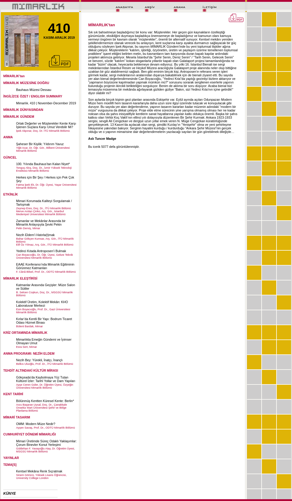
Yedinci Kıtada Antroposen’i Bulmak (41, 251)
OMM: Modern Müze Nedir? (35, 424)
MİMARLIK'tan (14, 76)
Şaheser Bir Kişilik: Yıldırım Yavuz (40, 144)
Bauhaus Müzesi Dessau (33, 89)
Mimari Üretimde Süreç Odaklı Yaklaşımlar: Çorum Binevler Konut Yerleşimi (46, 442)
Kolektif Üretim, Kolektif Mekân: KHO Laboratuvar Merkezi (42, 303)
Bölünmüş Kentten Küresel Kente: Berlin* (45, 401)
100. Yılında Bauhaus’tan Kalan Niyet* (43, 164)
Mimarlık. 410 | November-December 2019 (46, 103)
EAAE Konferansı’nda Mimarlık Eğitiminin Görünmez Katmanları (45, 266)
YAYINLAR (11, 458)
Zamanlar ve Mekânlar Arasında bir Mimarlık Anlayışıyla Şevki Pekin (41, 222)
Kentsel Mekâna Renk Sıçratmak (39, 471)
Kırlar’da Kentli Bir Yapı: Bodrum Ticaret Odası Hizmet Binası (44, 320)
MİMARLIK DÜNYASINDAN (23, 109)
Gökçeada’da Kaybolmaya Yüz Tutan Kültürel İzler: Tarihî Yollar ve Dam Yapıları (45, 379)
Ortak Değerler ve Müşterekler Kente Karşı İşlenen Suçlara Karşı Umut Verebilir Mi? (46, 125)
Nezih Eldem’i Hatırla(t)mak (35, 235)
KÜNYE (9, 493)
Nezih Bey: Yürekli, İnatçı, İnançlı (39, 360)
